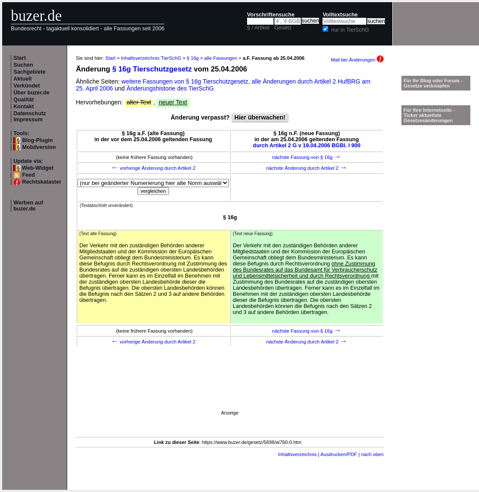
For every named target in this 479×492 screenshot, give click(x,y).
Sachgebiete (29, 72)
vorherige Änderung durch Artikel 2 (153, 168)
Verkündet (26, 86)
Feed (28, 175)
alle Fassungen (220, 58)
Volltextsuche (340, 15)
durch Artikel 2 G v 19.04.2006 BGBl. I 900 (306, 145)
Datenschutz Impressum (29, 116)
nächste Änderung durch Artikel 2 (306, 168)
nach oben (372, 454)
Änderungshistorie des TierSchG (170, 88)
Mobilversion (39, 147)
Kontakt (23, 107)
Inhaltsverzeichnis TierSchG (151, 58)
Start (19, 58)
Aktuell (22, 79)
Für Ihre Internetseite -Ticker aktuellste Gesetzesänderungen (429, 115)
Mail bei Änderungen (357, 59)
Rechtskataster (41, 182)
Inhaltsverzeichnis (297, 454)
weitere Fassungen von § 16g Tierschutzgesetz (184, 81)
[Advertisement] (230, 390)
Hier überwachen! (260, 117)
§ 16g (193, 58)
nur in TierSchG (350, 30)
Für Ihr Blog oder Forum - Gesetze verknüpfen (433, 83)
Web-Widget (37, 168)
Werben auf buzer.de (28, 206)
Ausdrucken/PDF (338, 454)
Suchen (23, 65)
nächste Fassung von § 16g (306, 157)
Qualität (23, 100)
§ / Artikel (258, 28)
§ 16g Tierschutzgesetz (152, 69)
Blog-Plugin (37, 140)
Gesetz (283, 28)
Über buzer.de (31, 93)
